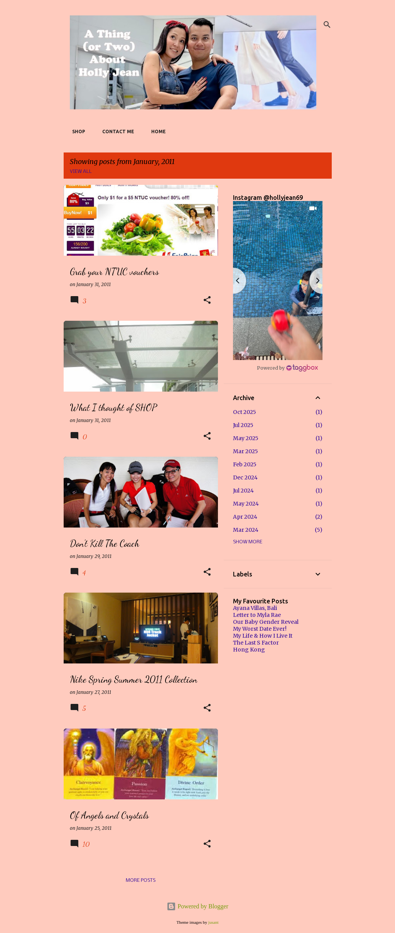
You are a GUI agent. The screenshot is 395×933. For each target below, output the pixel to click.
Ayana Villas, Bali (255, 608)
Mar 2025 (245, 451)
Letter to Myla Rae (257, 614)
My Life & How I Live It (262, 635)
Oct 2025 (244, 412)
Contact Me (116, 131)
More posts (140, 880)
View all (81, 171)
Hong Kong (249, 649)
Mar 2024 (245, 529)
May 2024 (246, 503)
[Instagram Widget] (287, 368)
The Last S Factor (256, 642)
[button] (207, 300)
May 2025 (245, 438)
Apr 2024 (245, 516)
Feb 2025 (245, 464)
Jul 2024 (243, 490)
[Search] (327, 24)
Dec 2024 (245, 477)
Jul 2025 (243, 425)
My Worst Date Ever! (260, 628)
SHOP (76, 131)
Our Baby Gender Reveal (266, 621)
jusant (213, 922)
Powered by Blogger (197, 906)
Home (156, 131)
